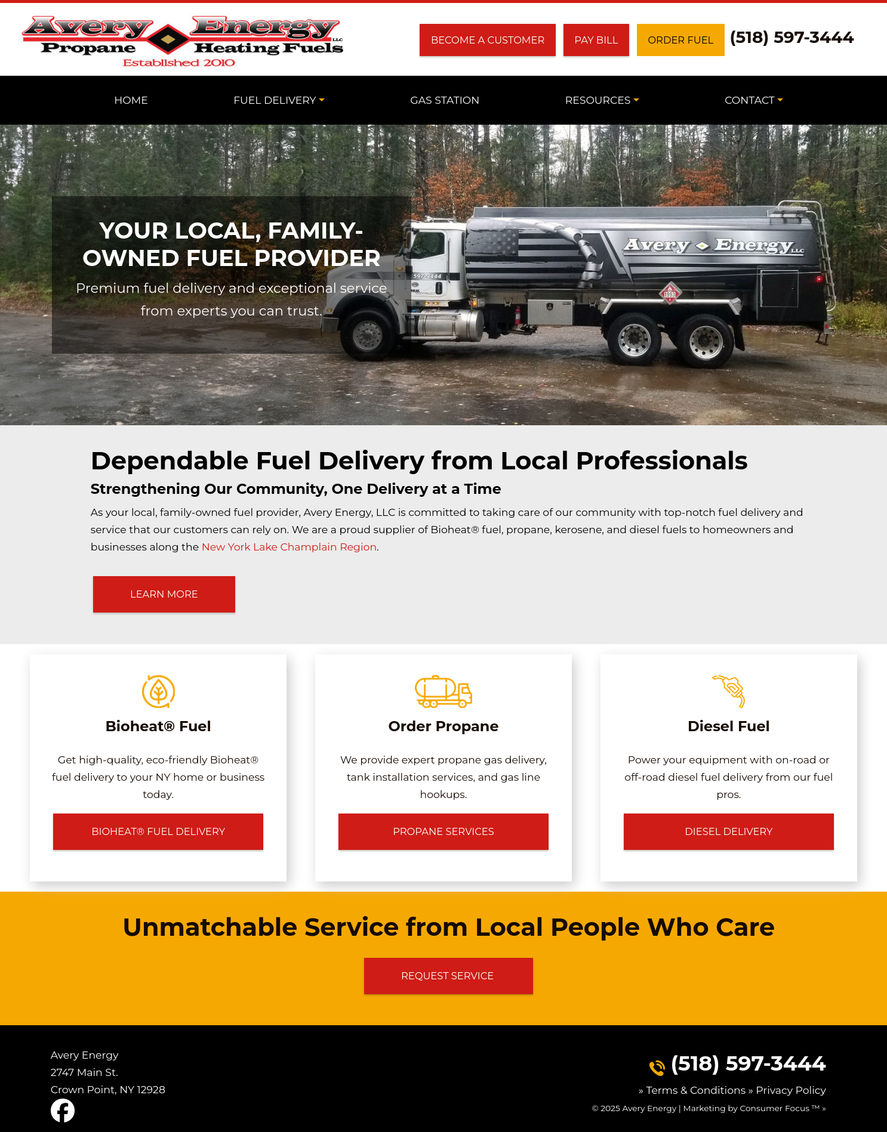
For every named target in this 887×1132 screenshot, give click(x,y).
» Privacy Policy (787, 1089)
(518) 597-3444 (792, 37)
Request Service (448, 975)
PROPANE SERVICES (443, 831)
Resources (598, 100)
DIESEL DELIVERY (728, 831)
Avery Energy (649, 1107)
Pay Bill (596, 40)
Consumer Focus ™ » (783, 1107)
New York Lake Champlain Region (289, 546)
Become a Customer (487, 40)
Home (131, 100)
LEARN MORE (164, 594)
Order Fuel (681, 40)
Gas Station (444, 100)
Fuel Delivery (274, 100)
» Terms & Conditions (694, 1089)
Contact (750, 100)
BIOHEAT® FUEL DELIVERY (158, 831)
